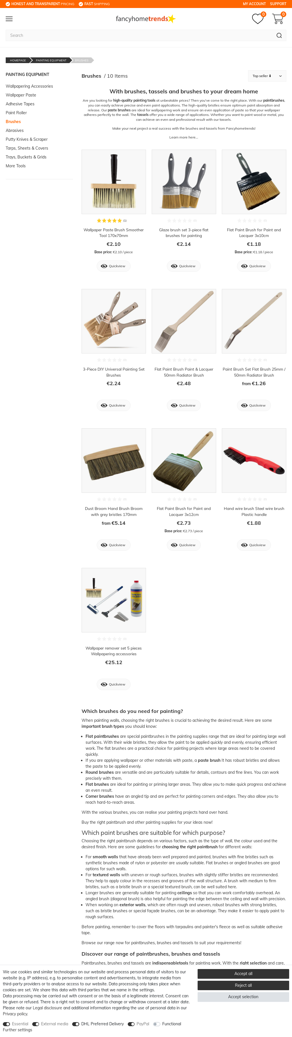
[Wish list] (259, 19)
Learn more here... (183, 137)
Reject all (243, 985)
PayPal (143, 1023)
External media (54, 1023)
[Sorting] (267, 76)
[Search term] (139, 35)
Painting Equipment (51, 60)
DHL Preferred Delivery (102, 1023)
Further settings (17, 1029)
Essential (20, 1023)
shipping (97, 4)
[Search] (279, 35)
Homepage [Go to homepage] (18, 60)
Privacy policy (15, 1013)
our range (106, 943)
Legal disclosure (47, 1007)
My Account (254, 4)
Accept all (243, 973)
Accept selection (243, 996)
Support (278, 4)
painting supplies (192, 737)
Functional (171, 1023)
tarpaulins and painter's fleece (202, 927)
